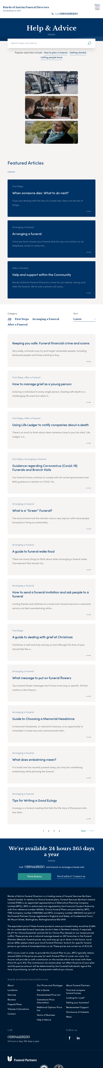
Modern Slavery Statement (75, 1053)
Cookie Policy (38, 1053)
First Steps (22, 294)
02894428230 (68, 13)
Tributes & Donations (18, 984)
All (9, 294)
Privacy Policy (21, 1053)
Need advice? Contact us (71, 851)
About (11, 960)
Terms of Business (46, 990)
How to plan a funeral (55, 52)
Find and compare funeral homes (75, 967)
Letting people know (51, 57)
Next (87, 806)
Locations (13, 965)
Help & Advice (44, 994)
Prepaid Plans (15, 979)
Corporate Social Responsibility (38, 1058)
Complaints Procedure (69, 1058)
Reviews (12, 974)
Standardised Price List (48, 970)
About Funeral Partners (78, 960)
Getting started (78, 52)
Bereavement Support (77, 982)
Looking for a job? (75, 972)
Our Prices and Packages (50, 960)
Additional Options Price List (49, 984)
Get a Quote (43, 965)
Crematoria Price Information (45, 976)
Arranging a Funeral (45, 294)
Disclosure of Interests (77, 987)
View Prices (34, 851)
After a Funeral (17, 299)
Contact (12, 988)
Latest (84, 294)
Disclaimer (53, 1053)
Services (12, 970)
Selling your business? (77, 977)
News (69, 991)
